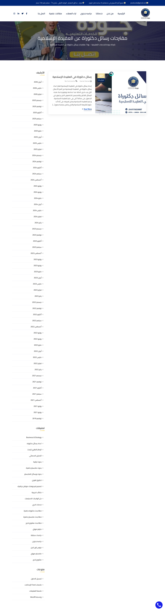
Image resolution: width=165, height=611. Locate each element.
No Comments (70, 81)
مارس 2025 (37, 143)
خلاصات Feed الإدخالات (33, 585)
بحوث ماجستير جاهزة (34, 468)
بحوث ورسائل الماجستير (33, 474)
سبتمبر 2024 (37, 173)
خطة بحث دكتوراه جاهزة (33, 511)
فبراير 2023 (38, 290)
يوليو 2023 (38, 259)
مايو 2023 (38, 271)
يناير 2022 (38, 369)
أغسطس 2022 (36, 326)
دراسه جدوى (37, 541)
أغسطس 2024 (36, 180)
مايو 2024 (38, 198)
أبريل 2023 (38, 277)
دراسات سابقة (36, 535)
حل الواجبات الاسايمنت (33, 498)
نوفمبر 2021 (37, 381)
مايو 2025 (38, 131)
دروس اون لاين (36, 547)
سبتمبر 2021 (37, 394)
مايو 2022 (38, 345)
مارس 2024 (37, 210)
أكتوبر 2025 (37, 112)
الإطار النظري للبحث (34, 449)
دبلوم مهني (37, 529)
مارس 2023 (37, 284)
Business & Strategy (34, 437)
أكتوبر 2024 (37, 167)
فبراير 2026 (38, 94)
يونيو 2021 (38, 412)
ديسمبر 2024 (37, 155)
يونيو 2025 (38, 124)
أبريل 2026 (38, 82)
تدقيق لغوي (37, 480)
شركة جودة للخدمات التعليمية (103, 44)
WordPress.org (36, 597)
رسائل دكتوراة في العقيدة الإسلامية (72, 77)
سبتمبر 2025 (37, 118)
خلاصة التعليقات (35, 591)
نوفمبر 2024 (37, 161)
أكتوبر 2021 (37, 388)
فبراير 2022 (38, 363)
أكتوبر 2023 (37, 241)
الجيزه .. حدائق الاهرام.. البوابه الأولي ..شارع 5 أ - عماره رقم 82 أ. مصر (60, 2)
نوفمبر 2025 (37, 106)
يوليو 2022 (38, 332)
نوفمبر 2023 (37, 235)
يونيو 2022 (38, 339)
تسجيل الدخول (36, 578)
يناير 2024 (38, 222)
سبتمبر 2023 (37, 247)
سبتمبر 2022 (37, 320)
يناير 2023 (38, 296)
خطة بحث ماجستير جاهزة (32, 517)
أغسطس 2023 (36, 253)
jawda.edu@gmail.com (139, 2)
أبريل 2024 (38, 204)
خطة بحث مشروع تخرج (34, 523)
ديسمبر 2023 (37, 228)
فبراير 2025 (38, 149)
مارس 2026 (37, 88)
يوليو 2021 (38, 406)
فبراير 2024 (38, 216)
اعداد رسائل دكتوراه (34, 443)
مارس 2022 (37, 357)
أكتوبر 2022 (37, 314)
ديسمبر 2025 (37, 100)
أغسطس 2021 (36, 400)
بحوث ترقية (37, 462)
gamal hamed (85, 81)
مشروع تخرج (37, 559)
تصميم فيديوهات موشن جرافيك (29, 486)
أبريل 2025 (38, 137)
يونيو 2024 (38, 192)
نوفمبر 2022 (37, 308)
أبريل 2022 (38, 351)
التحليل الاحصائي (35, 455)
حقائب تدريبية (37, 492)
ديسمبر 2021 (37, 375)
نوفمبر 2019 (37, 418)
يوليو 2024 (38, 186)
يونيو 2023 (38, 265)
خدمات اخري (37, 504)
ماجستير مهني (36, 553)
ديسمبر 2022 (37, 302)
